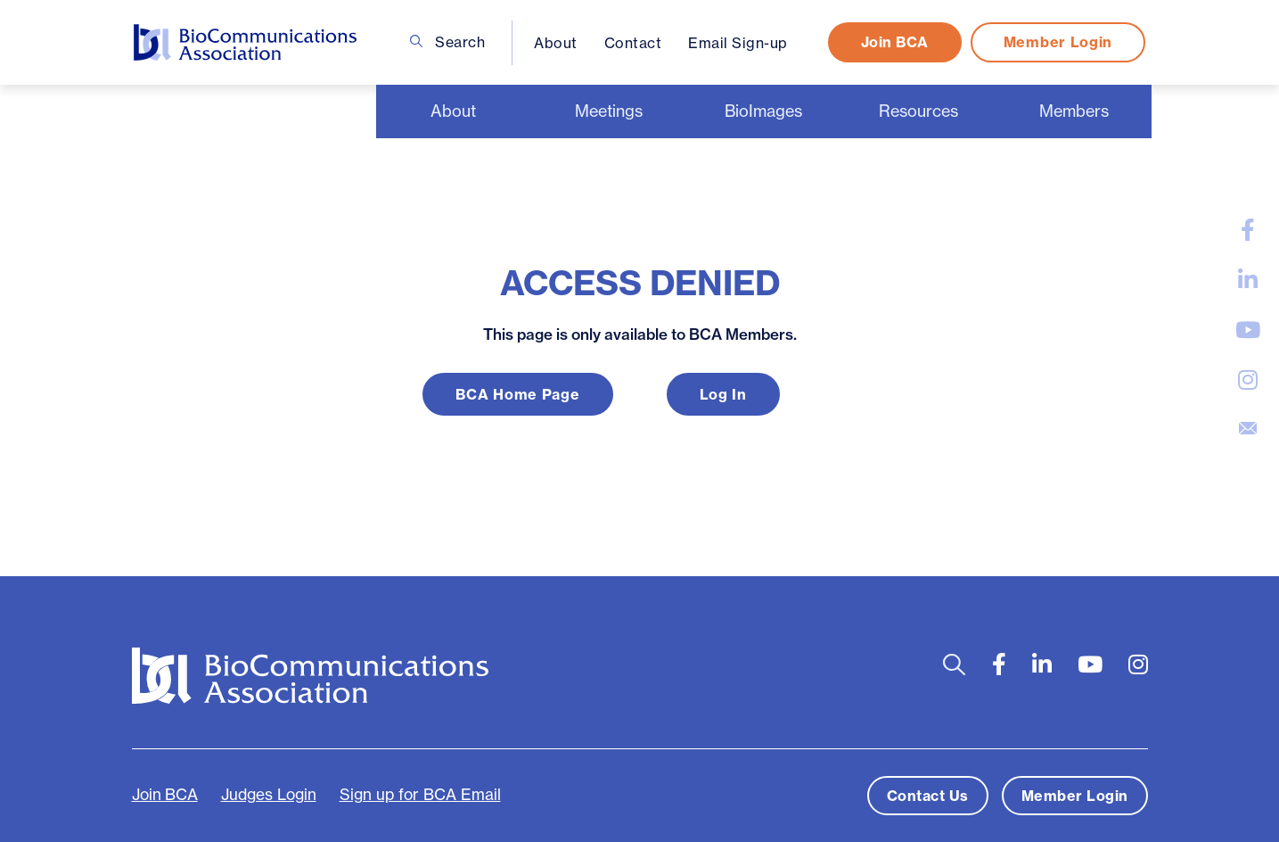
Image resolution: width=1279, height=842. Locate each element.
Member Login (1058, 42)
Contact (633, 43)
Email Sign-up (738, 43)
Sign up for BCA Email (420, 795)
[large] (1248, 230)
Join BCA (895, 42)
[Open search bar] (954, 665)
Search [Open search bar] (448, 42)
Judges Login (268, 795)
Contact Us (928, 796)
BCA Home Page (517, 394)
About (556, 43)
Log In (723, 394)
